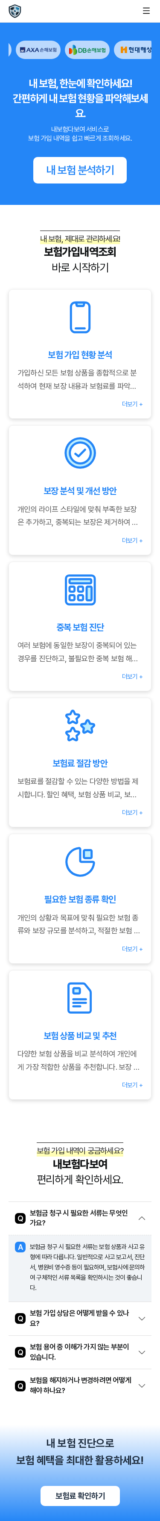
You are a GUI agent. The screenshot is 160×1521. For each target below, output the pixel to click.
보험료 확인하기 (80, 1495)
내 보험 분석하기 (80, 170)
